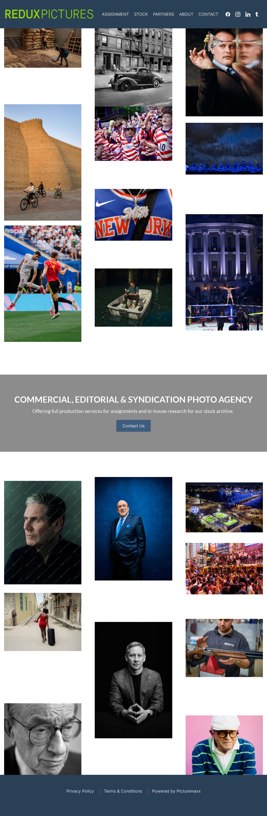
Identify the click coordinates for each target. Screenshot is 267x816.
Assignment (115, 14)
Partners (163, 14)
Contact (208, 14)
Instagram (237, 14)
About (186, 14)
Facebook (227, 14)
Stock (141, 14)
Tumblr (256, 14)
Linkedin (247, 14)
